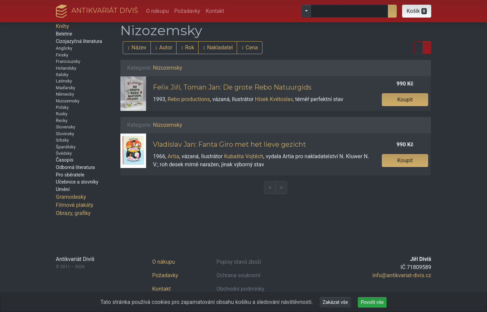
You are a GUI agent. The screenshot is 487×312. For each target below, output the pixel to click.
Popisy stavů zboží (238, 262)
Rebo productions (189, 99)
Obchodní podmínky (240, 289)
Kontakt (215, 11)
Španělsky (66, 146)
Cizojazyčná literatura (79, 41)
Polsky (62, 107)
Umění (63, 189)
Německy (65, 94)
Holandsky (66, 68)
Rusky (62, 113)
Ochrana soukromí (238, 275)
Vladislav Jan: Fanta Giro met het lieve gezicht (229, 144)
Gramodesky (71, 197)
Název (139, 47)
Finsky (62, 54)
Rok (189, 47)
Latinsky (64, 80)
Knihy (62, 26)
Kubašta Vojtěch (243, 156)
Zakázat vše (335, 302)
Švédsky (64, 153)
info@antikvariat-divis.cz (401, 275)
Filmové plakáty (74, 205)
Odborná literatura (75, 167)
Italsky (62, 74)
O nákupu (157, 11)
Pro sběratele (70, 175)
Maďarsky (65, 87)
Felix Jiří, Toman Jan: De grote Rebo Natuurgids (232, 87)
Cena (252, 47)
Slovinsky (65, 133)
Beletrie (64, 34)
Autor (165, 47)
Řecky (61, 120)
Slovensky (65, 126)
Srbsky (62, 140)
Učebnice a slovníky (77, 182)
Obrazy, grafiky (73, 213)
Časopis (64, 160)
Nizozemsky (67, 100)
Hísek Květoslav (274, 99)
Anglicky (64, 48)
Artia (173, 156)
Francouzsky (68, 61)
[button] (416, 11)
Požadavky (187, 11)
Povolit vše (372, 302)
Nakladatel (220, 47)
